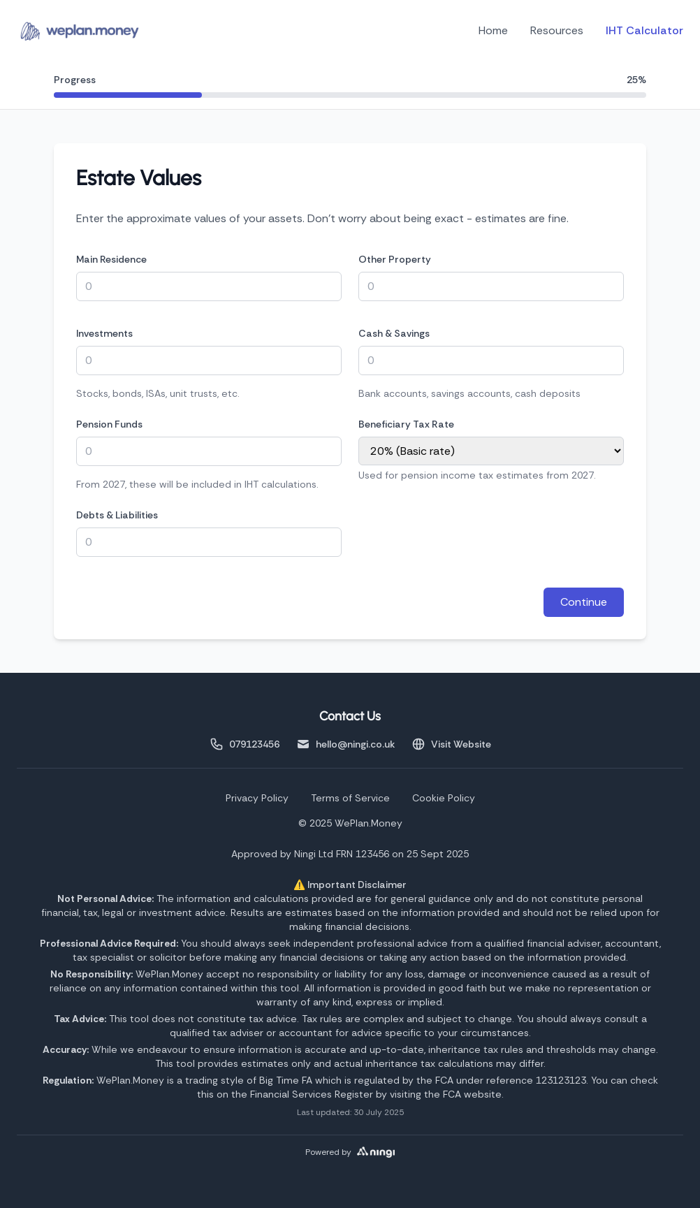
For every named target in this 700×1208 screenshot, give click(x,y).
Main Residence (111, 259)
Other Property (394, 259)
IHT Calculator (644, 30)
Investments (104, 333)
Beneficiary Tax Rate (406, 424)
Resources (556, 30)
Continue (583, 602)
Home (493, 30)
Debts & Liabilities (117, 515)
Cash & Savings (394, 333)
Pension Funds (109, 424)
